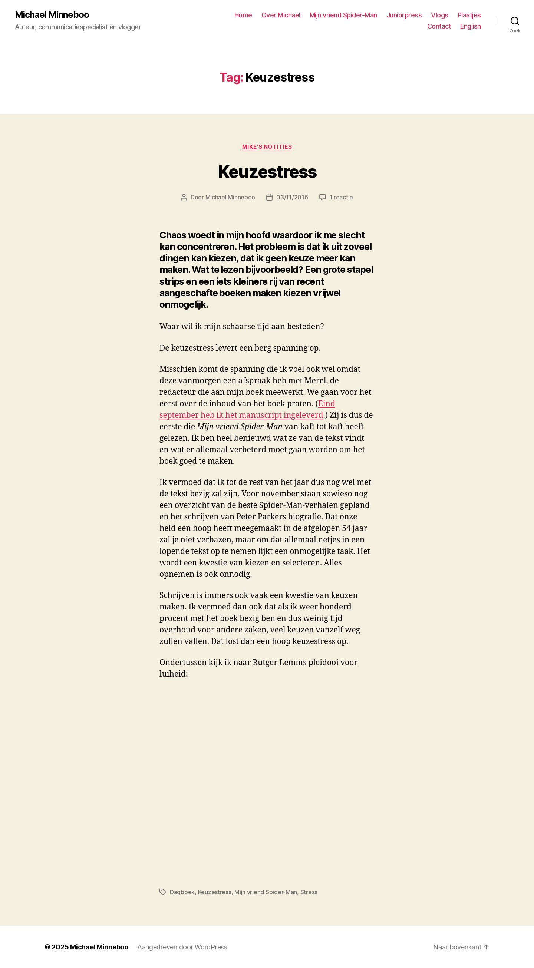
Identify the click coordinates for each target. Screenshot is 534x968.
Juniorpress (404, 15)
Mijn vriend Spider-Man (343, 15)
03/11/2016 (292, 197)
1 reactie (341, 197)
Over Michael (280, 15)
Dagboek (182, 892)
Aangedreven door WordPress (182, 947)
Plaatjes (469, 15)
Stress (308, 892)
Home (243, 15)
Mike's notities (267, 146)
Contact (439, 26)
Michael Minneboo (52, 14)
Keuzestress (267, 171)
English (470, 26)
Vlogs (439, 15)
